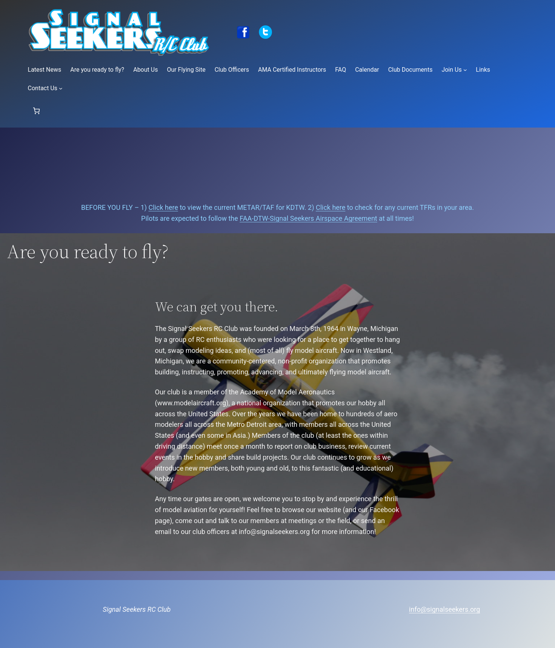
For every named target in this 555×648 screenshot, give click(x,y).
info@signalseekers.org (444, 609)
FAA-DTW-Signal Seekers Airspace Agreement (308, 218)
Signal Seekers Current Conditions (277, 165)
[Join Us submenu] (465, 70)
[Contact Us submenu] (61, 88)
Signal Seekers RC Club (137, 609)
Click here (163, 207)
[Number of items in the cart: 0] (36, 110)
